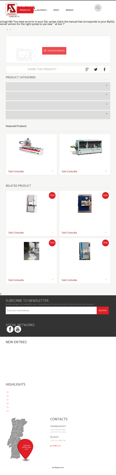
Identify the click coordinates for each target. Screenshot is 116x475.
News (56, 10)
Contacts (14, 16)
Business (42, 10)
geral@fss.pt (55, 445)
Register (102, 310)
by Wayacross (58, 467)
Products (25, 10)
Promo (52, 196)
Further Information (54, 50)
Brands (70, 10)
